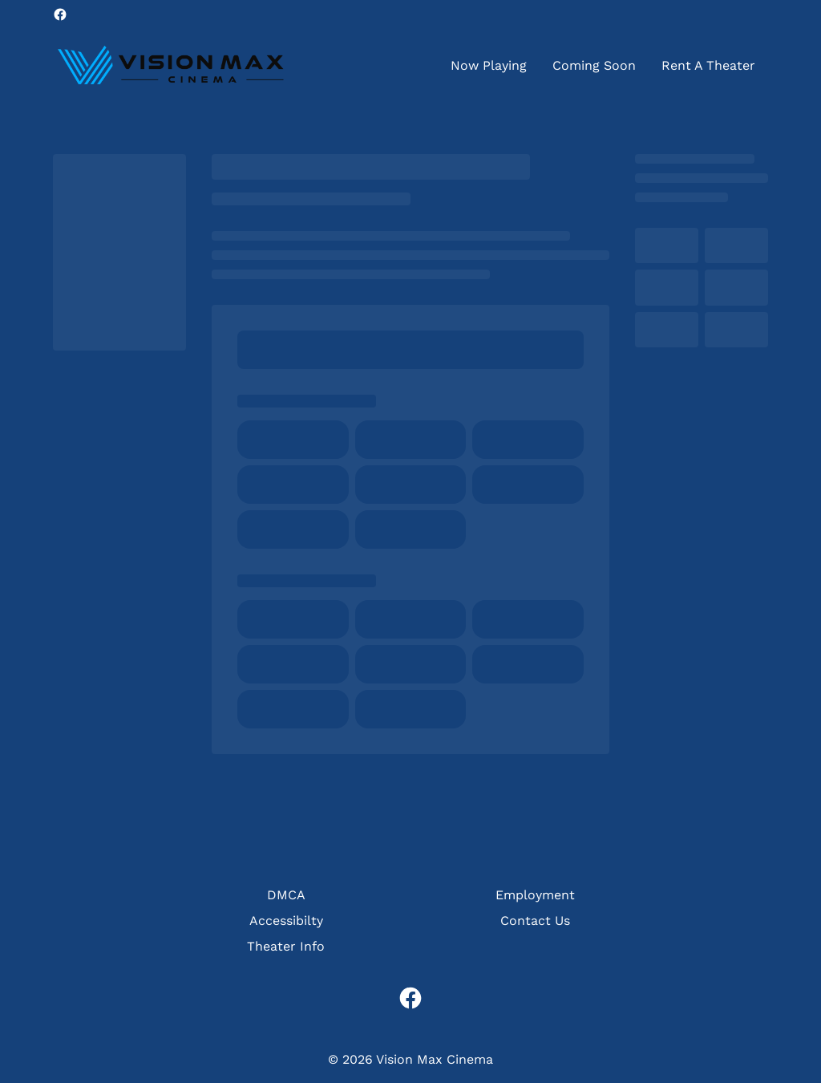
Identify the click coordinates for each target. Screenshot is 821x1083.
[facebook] (60, 14)
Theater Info (286, 946)
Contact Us (535, 920)
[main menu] (603, 66)
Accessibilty (286, 920)
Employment (535, 894)
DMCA (286, 894)
